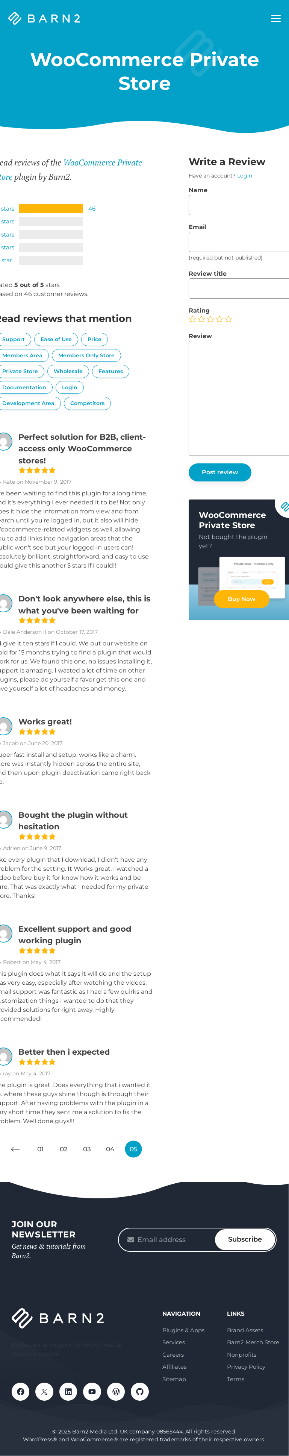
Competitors (87, 403)
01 (40, 1149)
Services (173, 1342)
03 (87, 1149)
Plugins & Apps (183, 1330)
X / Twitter (45, 1392)
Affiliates (174, 1366)
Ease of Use (56, 339)
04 (110, 1149)
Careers (173, 1354)
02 (64, 1149)
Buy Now (242, 599)
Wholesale (68, 371)
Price (94, 339)
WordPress (117, 1392)
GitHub (141, 1392)
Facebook (21, 1392)
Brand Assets (245, 1330)
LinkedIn (69, 1392)
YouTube (93, 1392)
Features (110, 371)
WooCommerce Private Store (232, 520)
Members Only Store (86, 355)
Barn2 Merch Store (253, 1342)
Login (69, 387)
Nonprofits (241, 1354)
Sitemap (174, 1379)
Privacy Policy (246, 1366)
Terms (235, 1379)
